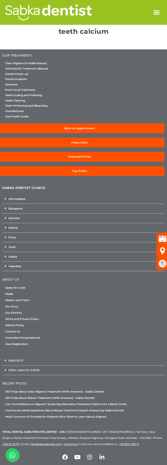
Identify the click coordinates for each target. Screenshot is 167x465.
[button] (157, 12)
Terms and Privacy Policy (22, 319)
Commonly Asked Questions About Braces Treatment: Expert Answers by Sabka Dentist (64, 410)
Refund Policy (14, 325)
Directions (71, 444)
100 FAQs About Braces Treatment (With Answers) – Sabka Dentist (50, 397)
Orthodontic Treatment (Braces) (26, 68)
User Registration (16, 344)
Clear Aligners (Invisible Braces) (26, 63)
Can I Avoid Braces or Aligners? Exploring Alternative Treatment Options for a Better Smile (66, 404)
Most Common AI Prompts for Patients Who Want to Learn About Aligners (55, 416)
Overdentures (14, 111)
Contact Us (12, 331)
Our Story (11, 306)
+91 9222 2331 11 (129, 444)
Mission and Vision (17, 300)
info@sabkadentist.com (46, 444)
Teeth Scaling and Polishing (23, 95)
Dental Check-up (16, 74)
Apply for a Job (15, 287)
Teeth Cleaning (15, 100)
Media (9, 294)
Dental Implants (16, 79)
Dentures (11, 84)
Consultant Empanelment (22, 337)
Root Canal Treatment (20, 89)
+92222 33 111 (10, 444)
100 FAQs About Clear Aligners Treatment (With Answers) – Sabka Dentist (54, 391)
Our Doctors (13, 312)
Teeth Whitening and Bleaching (26, 105)
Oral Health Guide (17, 116)
